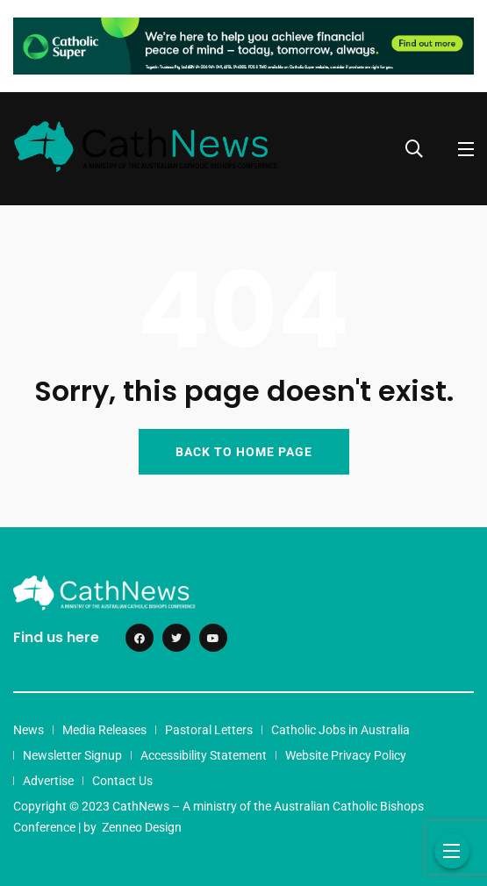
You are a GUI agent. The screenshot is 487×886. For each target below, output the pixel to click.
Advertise (48, 781)
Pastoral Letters (209, 730)
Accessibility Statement (203, 755)
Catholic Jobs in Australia (340, 730)
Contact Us (122, 781)
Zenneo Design (142, 827)
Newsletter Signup (72, 755)
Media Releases (104, 730)
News (28, 730)
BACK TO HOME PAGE (243, 452)
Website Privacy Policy (345, 755)
